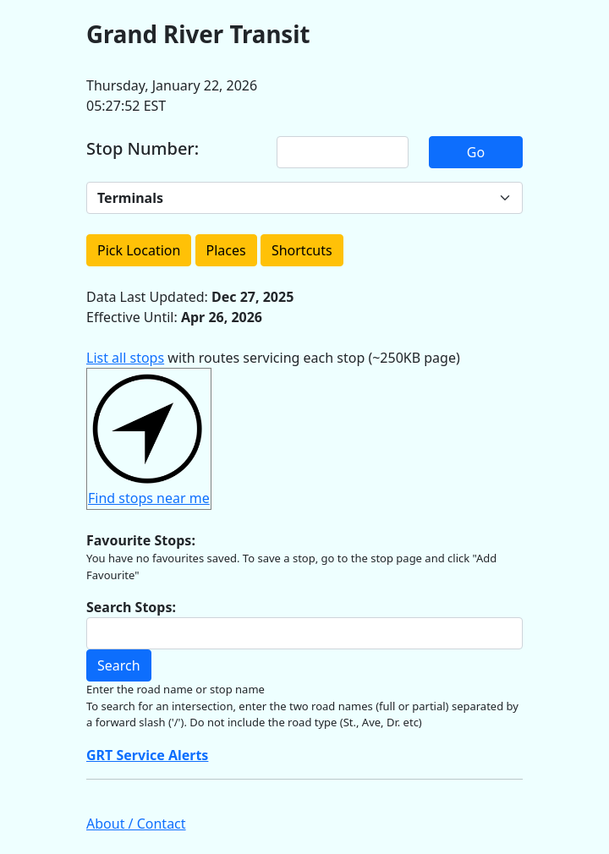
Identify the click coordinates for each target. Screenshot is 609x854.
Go (476, 152)
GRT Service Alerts (147, 755)
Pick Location (138, 250)
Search (118, 665)
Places (226, 250)
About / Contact (136, 823)
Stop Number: (142, 149)
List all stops (125, 357)
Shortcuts (302, 250)
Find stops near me (149, 498)
